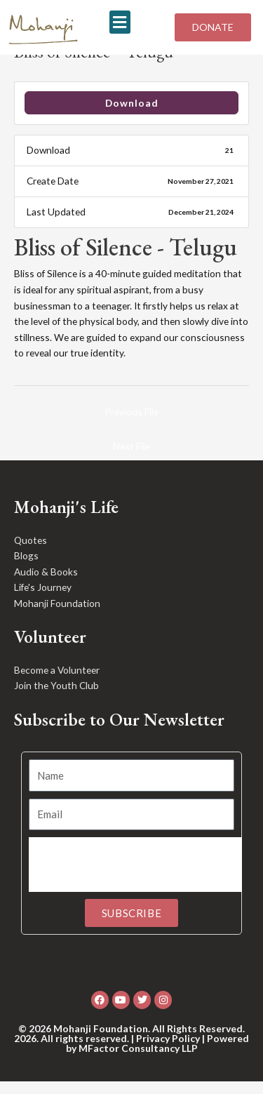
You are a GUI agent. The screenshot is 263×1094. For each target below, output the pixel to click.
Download (132, 115)
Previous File (131, 424)
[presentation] (135, 877)
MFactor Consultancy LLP (138, 1061)
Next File (131, 459)
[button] (119, 22)
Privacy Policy (168, 1051)
